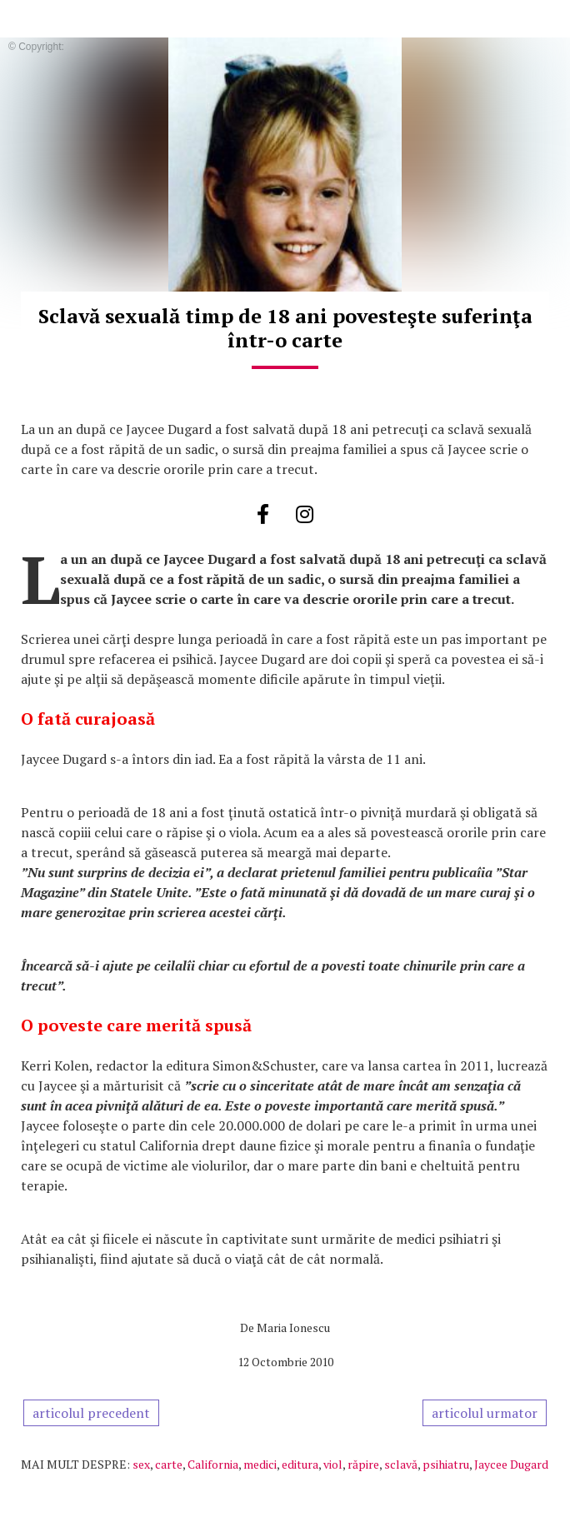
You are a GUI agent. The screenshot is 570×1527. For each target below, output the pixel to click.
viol (332, 1464)
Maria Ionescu (293, 1327)
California (213, 1464)
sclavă (401, 1464)
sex (141, 1464)
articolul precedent (91, 1413)
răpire (363, 1464)
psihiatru (445, 1464)
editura (300, 1464)
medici (260, 1464)
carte (168, 1464)
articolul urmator (485, 1413)
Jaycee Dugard (511, 1464)
